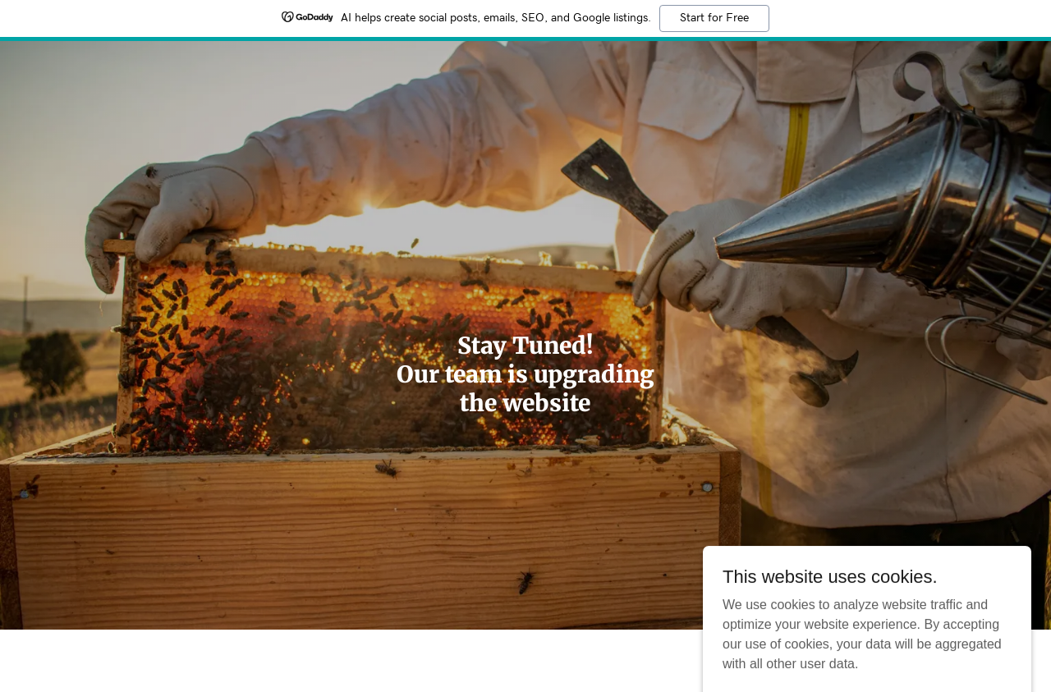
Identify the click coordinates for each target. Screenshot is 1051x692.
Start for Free (714, 18)
